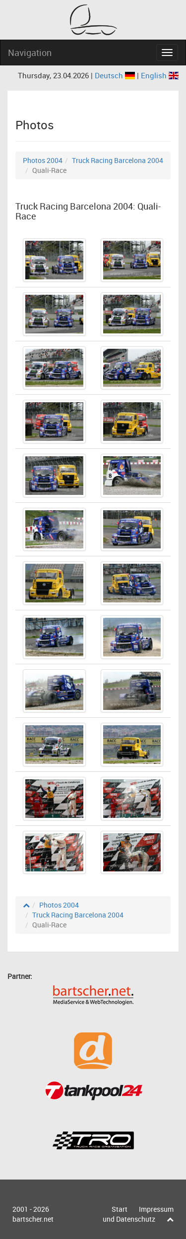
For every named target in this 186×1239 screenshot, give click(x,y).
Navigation (30, 52)
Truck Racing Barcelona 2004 (117, 160)
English (160, 75)
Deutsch (116, 75)
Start (119, 1209)
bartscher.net (33, 1219)
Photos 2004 (42, 160)
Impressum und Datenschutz (138, 1214)
